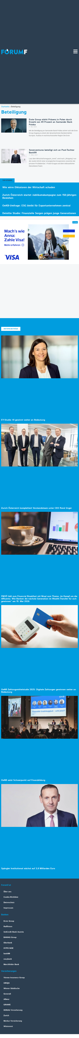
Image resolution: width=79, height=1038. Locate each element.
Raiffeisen (8, 926)
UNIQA (7, 983)
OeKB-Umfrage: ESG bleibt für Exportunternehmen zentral (36, 205)
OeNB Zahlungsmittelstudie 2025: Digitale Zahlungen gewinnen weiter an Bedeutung (38, 691)
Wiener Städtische (12, 988)
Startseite (5, 106)
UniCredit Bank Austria (14, 932)
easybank (8, 959)
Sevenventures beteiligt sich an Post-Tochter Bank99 (51, 151)
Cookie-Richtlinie (11, 897)
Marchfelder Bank (11, 964)
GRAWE (7, 1004)
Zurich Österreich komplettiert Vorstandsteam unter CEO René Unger (36, 508)
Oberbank (8, 942)
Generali (7, 994)
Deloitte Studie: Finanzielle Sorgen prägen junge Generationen (39, 213)
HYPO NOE (8, 948)
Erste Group (9, 921)
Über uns (7, 891)
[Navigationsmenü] (75, 51)
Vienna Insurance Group (14, 977)
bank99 (7, 953)
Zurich (6, 1015)
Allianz (6, 999)
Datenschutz (9, 902)
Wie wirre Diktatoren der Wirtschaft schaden (28, 187)
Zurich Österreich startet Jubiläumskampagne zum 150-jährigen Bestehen (39, 196)
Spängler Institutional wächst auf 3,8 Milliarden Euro (28, 868)
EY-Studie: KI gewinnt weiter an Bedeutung (23, 420)
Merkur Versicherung (13, 1021)
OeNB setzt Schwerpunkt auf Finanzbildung (23, 780)
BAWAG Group (10, 937)
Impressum (8, 908)
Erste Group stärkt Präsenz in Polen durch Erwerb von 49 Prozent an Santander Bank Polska (50, 122)
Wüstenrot (8, 1026)
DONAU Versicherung (13, 1010)
